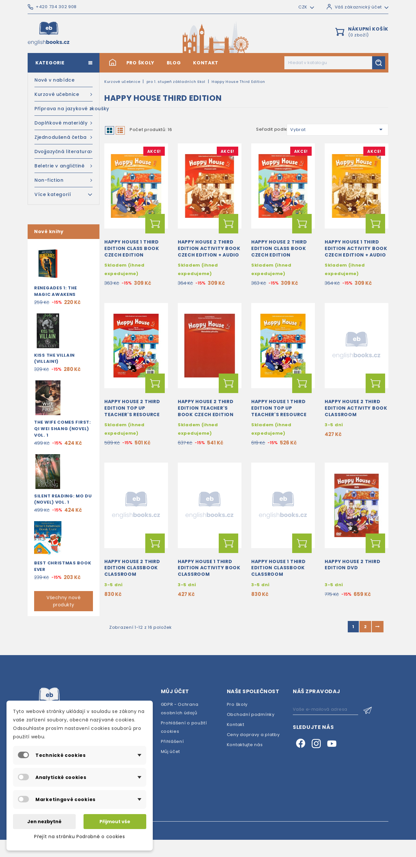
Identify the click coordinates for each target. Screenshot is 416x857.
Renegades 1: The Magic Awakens (55, 291)
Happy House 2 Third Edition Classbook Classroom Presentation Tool (132, 588)
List (120, 130)
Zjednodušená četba (63, 137)
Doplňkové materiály (63, 123)
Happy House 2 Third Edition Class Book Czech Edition (279, 254)
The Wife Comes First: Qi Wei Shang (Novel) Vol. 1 (62, 428)
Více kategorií (63, 194)
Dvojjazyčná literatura (63, 151)
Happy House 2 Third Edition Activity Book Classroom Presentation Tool (356, 423)
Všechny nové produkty (63, 601)
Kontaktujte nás (245, 762)
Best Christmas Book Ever (62, 566)
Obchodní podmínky (251, 732)
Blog (174, 62)
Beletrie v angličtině (63, 166)
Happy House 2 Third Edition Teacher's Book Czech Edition (206, 419)
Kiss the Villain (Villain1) (54, 358)
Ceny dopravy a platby (253, 752)
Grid (109, 130)
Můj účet (170, 769)
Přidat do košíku (155, 229)
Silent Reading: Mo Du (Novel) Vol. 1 (63, 499)
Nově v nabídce (54, 80)
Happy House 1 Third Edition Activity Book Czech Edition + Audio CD (356, 257)
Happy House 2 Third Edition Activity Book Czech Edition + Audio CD (209, 257)
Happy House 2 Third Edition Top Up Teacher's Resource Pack (132, 423)
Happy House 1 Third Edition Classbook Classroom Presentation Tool (278, 588)
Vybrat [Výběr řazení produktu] (337, 129)
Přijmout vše (114, 821)
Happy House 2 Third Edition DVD (352, 581)
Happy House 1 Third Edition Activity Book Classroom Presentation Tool (209, 588)
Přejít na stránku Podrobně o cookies (79, 836)
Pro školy (140, 62)
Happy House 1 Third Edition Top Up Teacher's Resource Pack (279, 423)
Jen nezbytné (44, 821)
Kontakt (205, 62)
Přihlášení (172, 759)
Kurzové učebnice (63, 94)
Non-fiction (63, 180)
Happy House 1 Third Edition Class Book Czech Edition (131, 254)
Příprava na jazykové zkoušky (63, 108)
